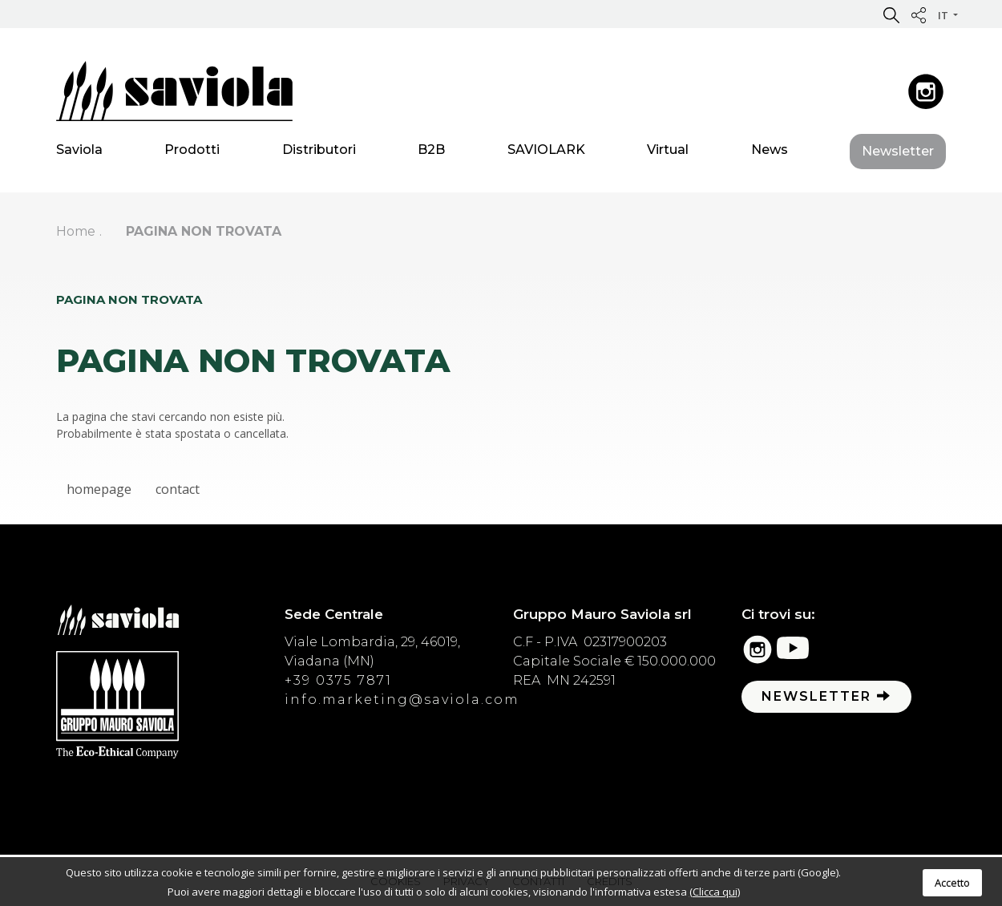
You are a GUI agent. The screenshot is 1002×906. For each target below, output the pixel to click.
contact (178, 489)
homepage (99, 489)
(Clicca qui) (714, 891)
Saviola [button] (79, 152)
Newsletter (898, 153)
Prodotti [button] (192, 152)
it (944, 15)
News (769, 152)
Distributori (319, 152)
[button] (891, 14)
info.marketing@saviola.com (402, 699)
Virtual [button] (668, 152)
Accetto (952, 883)
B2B (431, 152)
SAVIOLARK (546, 152)
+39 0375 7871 (338, 680)
